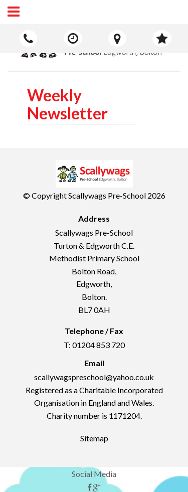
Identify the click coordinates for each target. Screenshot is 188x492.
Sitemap (94, 438)
